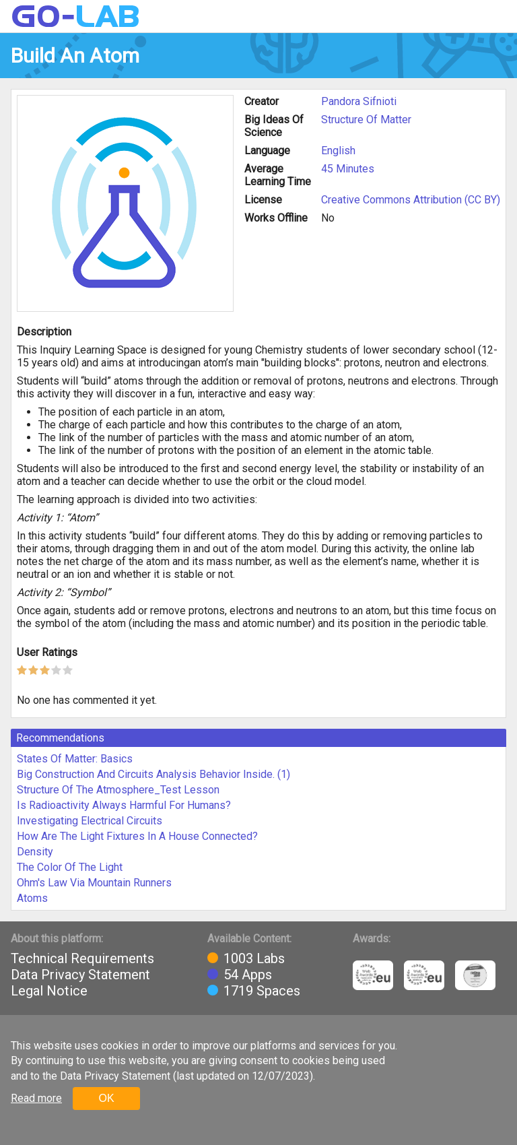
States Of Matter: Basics (75, 758)
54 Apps (247, 975)
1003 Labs (254, 958)
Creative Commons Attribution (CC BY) (410, 199)
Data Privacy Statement (80, 975)
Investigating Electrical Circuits (89, 820)
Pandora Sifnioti (359, 101)
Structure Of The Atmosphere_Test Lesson (118, 789)
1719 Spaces (261, 991)
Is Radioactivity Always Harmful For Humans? (124, 805)
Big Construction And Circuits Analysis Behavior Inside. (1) (153, 774)
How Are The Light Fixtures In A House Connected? (137, 836)
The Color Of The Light (70, 867)
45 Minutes (347, 168)
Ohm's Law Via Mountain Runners (94, 882)
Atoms (32, 898)
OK (106, 1098)
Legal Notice (49, 991)
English (338, 150)
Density (35, 851)
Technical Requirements (82, 958)
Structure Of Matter (366, 119)
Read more (36, 1098)
